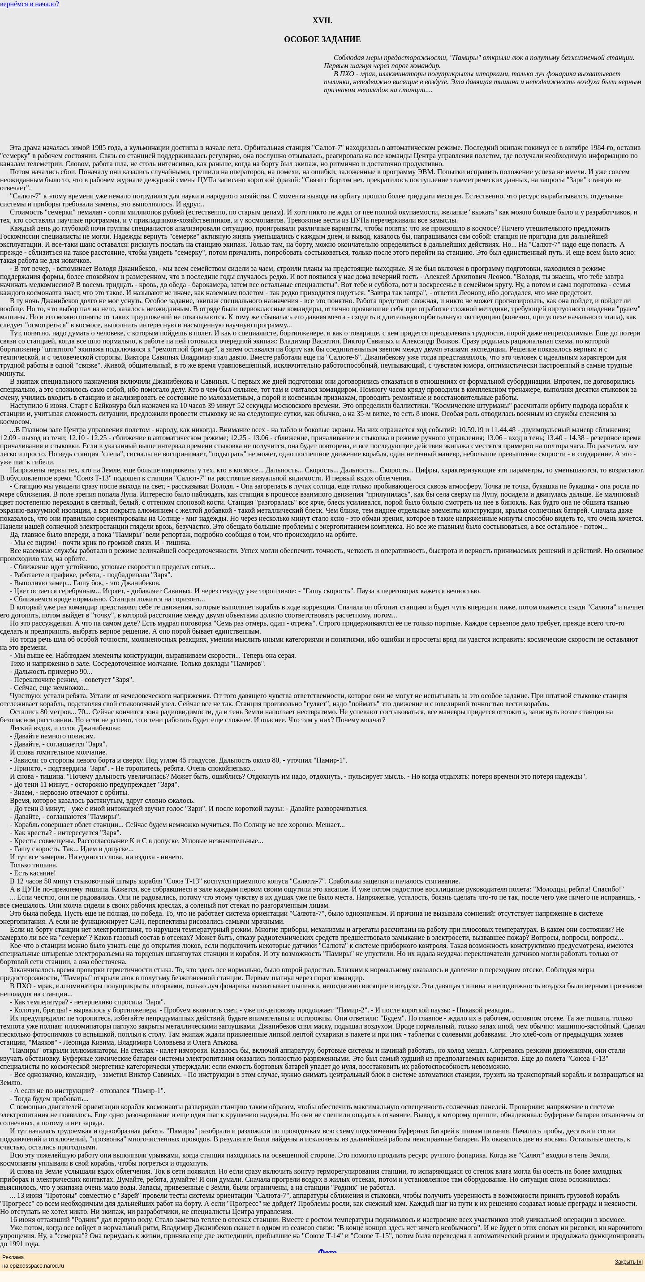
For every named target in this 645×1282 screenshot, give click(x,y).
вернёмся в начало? (29, 4)
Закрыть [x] (629, 1262)
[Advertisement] (322, 115)
